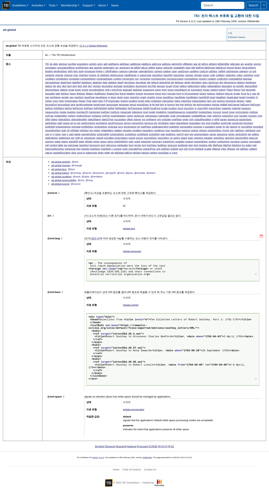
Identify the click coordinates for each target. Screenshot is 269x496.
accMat (72, 64)
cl (138, 75)
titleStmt (236, 145)
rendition (137, 130)
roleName (250, 130)
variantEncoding (62, 152)
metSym (115, 112)
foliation (130, 93)
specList (253, 137)
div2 (64, 86)
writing (153, 152)
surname (235, 141)
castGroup (183, 71)
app (91, 67)
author (159, 67)
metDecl (105, 112)
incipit (141, 101)
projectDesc (100, 126)
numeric (252, 115)
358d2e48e (147, 457)
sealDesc (171, 134)
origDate (166, 119)
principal (76, 126)
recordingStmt (53, 130)
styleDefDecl (121, 141)
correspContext (175, 78)
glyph (120, 97)
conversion (128, 78)
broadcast (90, 71)
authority (168, 67)
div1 (59, 86)
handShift (203, 97)
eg (234, 86)
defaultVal (164, 82)
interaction (168, 101)
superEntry (169, 141)
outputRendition (202, 119)
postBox (215, 123)
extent (221, 89)
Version (95, 457)
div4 (74, 86)
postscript (237, 123)
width (107, 152)
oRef (47, 119)
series (231, 134)
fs (183, 93)
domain (161, 86)
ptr (138, 126)
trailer (249, 145)
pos (203, 123)
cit (98, 75)
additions (146, 64)
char (75, 75)
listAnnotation (204, 104)
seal (162, 134)
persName (101, 123)
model (152, 112)
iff (107, 101)
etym (164, 89)
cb (250, 71)
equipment (148, 89)
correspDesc (191, 78)
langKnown (99, 104)
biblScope (209, 67)
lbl (153, 104)
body (81, 71)
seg (191, 134)
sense (212, 134)
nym (260, 115)
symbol (53, 145)
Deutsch (110, 446)
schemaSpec (117, 134)
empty (85, 89)
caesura (123, 71)
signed (99, 137)
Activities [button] (37, 5)
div (54, 86)
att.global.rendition (61, 176)
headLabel (232, 97)
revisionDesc (215, 130)
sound (131, 137)
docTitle (152, 86)
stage (58, 141)
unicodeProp (135, 148)
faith (58, 93)
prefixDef (50, 126)
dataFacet (66, 82)
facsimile (251, 89)
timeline (203, 145)
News (115, 5)
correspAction (158, 78)
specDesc (218, 137)
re (239, 126)
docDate (118, 86)
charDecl (83, 75)
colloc (239, 75)
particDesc (51, 123)
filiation (90, 93)
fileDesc (81, 93)
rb (224, 126)
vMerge (216, 148)
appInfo (98, 67)
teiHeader (122, 145)
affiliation (188, 64)
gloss (113, 97)
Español (121, 446)
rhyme (225, 130)
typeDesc (95, 148)
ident (95, 101)
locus (180, 108)
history (48, 101)
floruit (123, 93)
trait (254, 145)
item (209, 101)
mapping (226, 108)
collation (220, 75)
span (190, 137)
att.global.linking (60, 172)
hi (257, 97)
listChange (233, 104)
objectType (108, 119)
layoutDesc (143, 104)
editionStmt (194, 86)
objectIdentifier (79, 119)
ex (189, 89)
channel (68, 75)
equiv (158, 89)
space (184, 137)
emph (78, 89)
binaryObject (249, 67)
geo (72, 97)
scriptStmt (154, 134)
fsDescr (211, 93)
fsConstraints (191, 93)
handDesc (168, 97)
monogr (217, 112)
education (227, 86)
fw (248, 93)
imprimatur (114, 101)
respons (185, 130)
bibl (193, 67)
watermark (91, 152)
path (59, 123)
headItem (221, 97)
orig (159, 119)
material (236, 108)
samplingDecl (88, 134)
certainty (49, 75)
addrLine (156, 64)
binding (49, 71)
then (190, 145)
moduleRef (192, 112)
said (71, 134)
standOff (73, 141)
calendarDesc (145, 71)
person (127, 123)
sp (171, 137)
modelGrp (161, 112)
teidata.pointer (131, 305)
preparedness (63, 126)
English (100, 446)
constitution (62, 78)
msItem (72, 115)
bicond (230, 67)
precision (248, 123)
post (208, 123)
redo (63, 130)
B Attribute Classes (236, 37)
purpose (197, 126)
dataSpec (86, 82)
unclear (118, 148)
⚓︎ (59, 193)
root (258, 130)
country (203, 78)
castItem (194, 71)
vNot (223, 148)
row (47, 134)
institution (156, 101)
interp (177, 101)
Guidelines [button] (19, 5)
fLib (243, 89)
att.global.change (60, 165)
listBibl (223, 104)
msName (96, 115)
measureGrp (52, 112)
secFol (180, 134)
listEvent (244, 104)
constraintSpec (104, 78)
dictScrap (213, 82)
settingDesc (51, 137)
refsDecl (84, 130)
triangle (85, 148)
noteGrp (216, 115)
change (59, 75)
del (172, 82)
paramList (233, 119)
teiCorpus (111, 145)
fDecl (230, 89)
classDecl (157, 75)
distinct (241, 82)
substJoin (146, 141)
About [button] (102, 5)
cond (256, 75)
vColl (191, 148)
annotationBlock (66, 67)
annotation (51, 67)
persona (148, 123)
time (196, 145)
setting (255, 134)
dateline (112, 82)
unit (158, 148)
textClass (152, 145)
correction (145, 78)
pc (75, 123)
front (178, 93)
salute (77, 134)
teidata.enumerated (133, 409)
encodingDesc (97, 89)
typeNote (106, 148)
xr (170, 152)
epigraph (127, 89)
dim (221, 82)
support (189, 141)
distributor (250, 82)
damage (247, 78)
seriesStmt (241, 134)
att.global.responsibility (63, 180)
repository (148, 130)
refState (74, 130)
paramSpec (245, 119)
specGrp (229, 137)
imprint (124, 101)
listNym (49, 108)
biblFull (200, 67)
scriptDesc (130, 134)
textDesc (162, 145)
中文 (170, 446)
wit (112, 152)
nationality (163, 115)
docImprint (141, 86)
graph (143, 97)
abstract (63, 64)
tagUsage (73, 145)
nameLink (139, 115)
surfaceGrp (223, 141)
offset (130, 119)
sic (82, 137)
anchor (257, 64)
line (177, 104)
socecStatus (121, 137)
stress (103, 141)
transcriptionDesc (54, 148)
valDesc (244, 148)
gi (109, 97)
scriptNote (142, 134)
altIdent (213, 64)
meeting (71, 112)
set (249, 134)
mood (225, 112)
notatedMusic (199, 115)
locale (164, 108)
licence (171, 104)
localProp (155, 108)
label (248, 101)
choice (92, 75)
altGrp (204, 64)
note (209, 115)
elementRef (251, 86)
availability (179, 67)
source (139, 137)
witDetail (119, 152)
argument (124, 67)
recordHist (246, 126)
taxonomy (95, 145)
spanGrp (198, 137)
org (143, 119)
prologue (113, 126)
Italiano (132, 446)
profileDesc (87, 126)
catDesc (212, 71)
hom (55, 101)
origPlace (177, 119)
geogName (101, 97)
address (166, 64)
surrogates (255, 141)
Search (253, 5)
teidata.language (132, 251)
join (214, 101)
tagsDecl (84, 145)
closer (206, 75)
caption (167, 71)
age (195, 64)
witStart (137, 152)
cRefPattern (111, 71)
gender (65, 97)
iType (89, 101)
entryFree (116, 89)
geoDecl (78, 97)
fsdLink (229, 93)
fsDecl (202, 93)
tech (103, 145)
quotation (210, 126)
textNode (183, 145)
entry (108, 89)
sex (73, 137)
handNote (180, 97)
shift (77, 137)
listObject (59, 108)
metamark (125, 112)
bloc (75, 71)
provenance (130, 126)
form (164, 93)
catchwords (232, 71)
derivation (196, 82)
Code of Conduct (131, 469)
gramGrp (135, 97)
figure (73, 93)
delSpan (179, 82)
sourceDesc (150, 137)
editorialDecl (214, 86)
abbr (55, 64)
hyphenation (71, 101)
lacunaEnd (51, 104)
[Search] (222, 5)
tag (65, 145)
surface (212, 141)
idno (100, 101)
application (109, 67)
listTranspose (135, 108)
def (148, 82)
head (212, 97)
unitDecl (165, 148)
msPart (106, 115)
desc (205, 82)
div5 (80, 86)
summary (157, 141)
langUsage (112, 104)
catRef (221, 71)
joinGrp (221, 101)
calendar (133, 71)
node (172, 115)
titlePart (227, 145)
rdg (227, 126)
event (171, 89)
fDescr (237, 89)
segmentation (201, 134)
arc (117, 67)
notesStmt (227, 115)
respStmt (176, 130)
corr (137, 78)
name (130, 115)
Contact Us (150, 469)
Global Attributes (93, 45)
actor (100, 64)
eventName (180, 89)
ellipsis (63, 89)
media (63, 112)
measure (246, 108)
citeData (104, 75)
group (159, 97)
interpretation (199, 101)
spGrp (176, 137)
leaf (157, 104)
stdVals (88, 141)
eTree (176, 86)
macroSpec (214, 108)
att (131, 67)
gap (254, 93)
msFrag (49, 115)
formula (171, 93)
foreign (139, 93)
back (188, 67)
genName (55, 97)
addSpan (124, 64)
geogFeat (89, 97)
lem (162, 104)
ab (51, 64)
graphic (151, 97)
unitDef (174, 148)
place (173, 123)
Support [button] (87, 5)
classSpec (178, 75)
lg (166, 104)
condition (50, 78)
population (195, 123)
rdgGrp (233, 126)
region (97, 130)
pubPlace (146, 126)
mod (145, 112)
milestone (137, 112)
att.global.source (60, 183)
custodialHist (235, 78)
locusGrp (189, 108)
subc (131, 141)
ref (68, 130)
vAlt (185, 148)
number (243, 115)
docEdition (129, 86)
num (236, 115)
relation (118, 130)
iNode (82, 101)
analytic (249, 64)
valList (48, 152)
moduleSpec (205, 112)
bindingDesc (60, 71)
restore (194, 130)
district (48, 86)
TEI (47, 64)
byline (99, 71)
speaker (208, 137)
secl (186, 134)
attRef (151, 67)
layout (133, 104)
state (81, 141)
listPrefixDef (100, 108)
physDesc (163, 123)
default (155, 82)
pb (71, 123)
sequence (222, 134)
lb (151, 104)
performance (88, 123)
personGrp (138, 123)
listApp (215, 104)
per (79, 123)
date (105, 82)
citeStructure (117, 75)
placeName (182, 123)
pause (66, 123)
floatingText (113, 93)
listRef (111, 108)
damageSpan (52, 82)
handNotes (192, 97)
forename (149, 93)
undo (125, 148)
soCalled (109, 137)
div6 (85, 86)
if (104, 101)
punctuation (186, 126)
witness (145, 152)
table (60, 145)
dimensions (230, 82)
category (243, 71)
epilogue (137, 89)
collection (230, 75)
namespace (151, 115)
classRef (168, 75)
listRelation (121, 108)
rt (53, 134)
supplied (180, 141)
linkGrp (188, 104)
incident (133, 101)
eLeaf (169, 86)
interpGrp (186, 101)
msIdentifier (60, 115)
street (96, 141)
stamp (64, 141)
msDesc (253, 112)
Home (116, 469)
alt (199, 64)
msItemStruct (83, 115)
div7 (90, 86)
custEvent (222, 78)
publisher (174, 126)
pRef (216, 119)
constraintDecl (88, 78)
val (237, 148)
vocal (79, 152)
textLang (172, 145)
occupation (120, 119)
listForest (255, 104)
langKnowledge (84, 104)
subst (137, 141)
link (182, 104)
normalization (183, 115)
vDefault (198, 148)
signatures (89, 137)
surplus (244, 141)
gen (47, 97)
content (117, 78)
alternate (235, 64)
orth (191, 119)
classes (189, 75)
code (212, 75)
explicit (214, 89)
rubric (58, 134)
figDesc (65, 93)
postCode (226, 123)
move (232, 112)
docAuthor (107, 86)
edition (183, 86)
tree (78, 148)
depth (187, 82)
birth (70, 71)
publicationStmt (160, 126)
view (73, 152)
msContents (241, 112)
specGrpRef (241, 137)
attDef (137, 67)
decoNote (141, 82)
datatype (97, 82)
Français (142, 446)
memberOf (82, 112)
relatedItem (107, 130)
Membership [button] (69, 5)
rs (51, 134)
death (120, 82)
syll (47, 145)
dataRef (76, 82)
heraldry (250, 97)
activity (92, 64)
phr (156, 123)
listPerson (77, 108)
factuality (50, 93)
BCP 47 (95, 238)
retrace (203, 130)
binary (238, 67)
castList (203, 71)
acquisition (82, 64)
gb (258, 93)
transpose (70, 148)
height (242, 97)
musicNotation (118, 115)
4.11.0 (101, 457)
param (223, 119)
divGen (97, 86)
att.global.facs (58, 169)
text (144, 145)
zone (174, 152)
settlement (64, 137)
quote (219, 126)
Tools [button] (52, 5)
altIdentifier (224, 64)
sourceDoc (163, 137)
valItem (253, 148)
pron (120, 126)
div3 (69, 86)
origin (185, 119)
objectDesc (64, 119)
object (54, 119)
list (194, 104)
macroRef (202, 108)
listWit (146, 108)
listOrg (68, 108)
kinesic (240, 101)
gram (126, 97)
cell (254, 71)
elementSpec (52, 89)
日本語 (153, 446)
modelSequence (176, 112)
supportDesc (201, 141)
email (71, 89)
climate (198, 75)
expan (206, 89)
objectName (94, 119)
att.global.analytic (60, 161)
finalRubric (100, 93)
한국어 (162, 446)
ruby (63, 134)
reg (91, 130)
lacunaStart (63, 104)
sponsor (49, 141)
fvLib (243, 93)
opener (137, 119)
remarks (127, 130)
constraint (74, 78)
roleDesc (239, 130)
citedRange (130, 75)
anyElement (82, 67)
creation (211, 78)
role (232, 130)
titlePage (217, 145)
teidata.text (129, 228)
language (124, 104)
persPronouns (115, 123)
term (131, 145)
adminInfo (177, 64)
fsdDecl (220, 93)
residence (159, 130)
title (210, 145)
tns (243, 145)
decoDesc (129, 82)
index (148, 101)
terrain (137, 145)
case (174, 71)
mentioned (94, 112)
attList (144, 67)
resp (167, 130)
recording (258, 126)
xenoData (163, 152)
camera (158, 71)
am (242, 64)
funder (236, 93)
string (110, 141)
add (105, 64)
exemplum (196, 89)
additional (135, 64)
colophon (248, 75)
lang (73, 104)
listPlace (88, 108)
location (172, 108)
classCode (145, 75)
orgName (151, 119)
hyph (61, 101)
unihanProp (149, 148)
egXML (240, 86)
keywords (231, 101)
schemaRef (103, 134)
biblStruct (221, 67)
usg (181, 148)
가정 (230, 33)
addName (113, 64)
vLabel (208, 148)
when (101, 152)
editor (203, 86)
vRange (231, 148)
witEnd (128, 152)
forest (158, 93)
